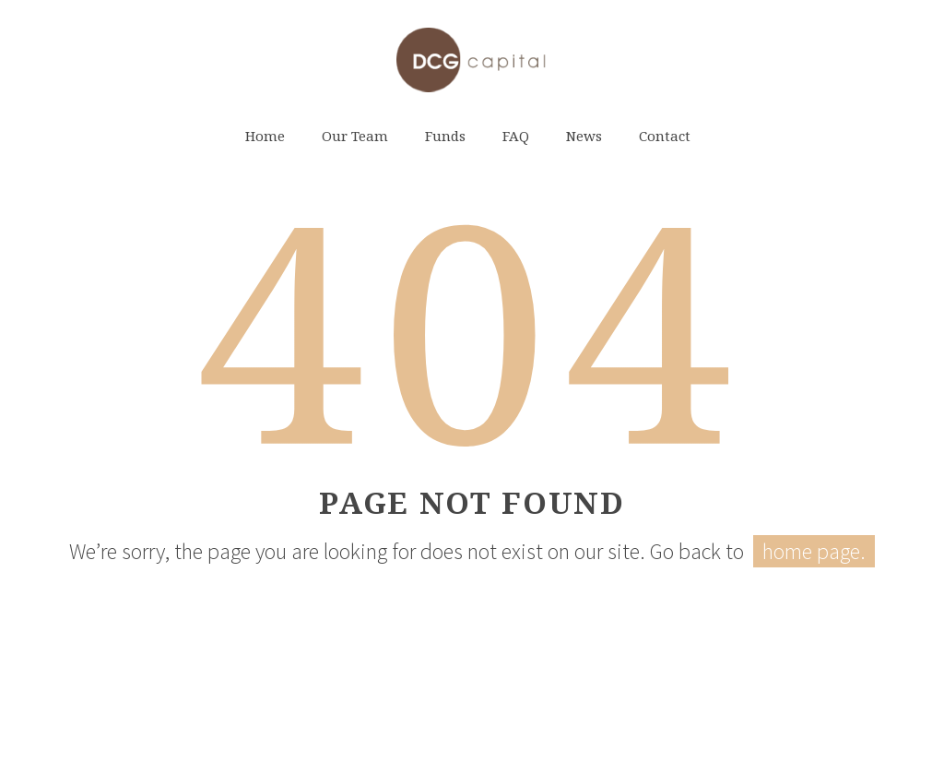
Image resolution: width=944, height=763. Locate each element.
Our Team (355, 135)
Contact (664, 135)
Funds (445, 135)
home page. (814, 551)
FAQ (515, 135)
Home (265, 135)
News (584, 135)
